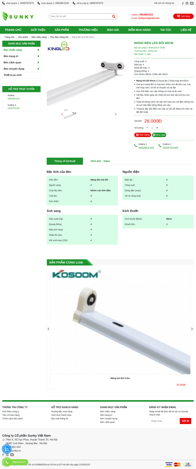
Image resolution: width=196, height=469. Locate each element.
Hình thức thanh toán (61, 415)
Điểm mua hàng (139, 29)
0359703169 (14, 108)
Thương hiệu (88, 29)
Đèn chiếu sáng (39, 37)
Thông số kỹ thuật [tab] (64, 161)
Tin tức (165, 29)
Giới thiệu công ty (10, 411)
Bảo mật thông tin (59, 418)
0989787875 (27, 3)
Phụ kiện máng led (59, 37)
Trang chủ (13, 29)
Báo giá (113, 29)
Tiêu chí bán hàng (10, 415)
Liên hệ (186, 29)
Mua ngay (159, 135)
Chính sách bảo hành (12, 418)
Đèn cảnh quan (12, 62)
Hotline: (142, 14)
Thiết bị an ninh (13, 75)
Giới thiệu (38, 29)
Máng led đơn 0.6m (120, 378)
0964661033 (62, 3)
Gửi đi (185, 421)
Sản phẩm (62, 29)
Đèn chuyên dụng (14, 68)
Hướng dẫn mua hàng (61, 411)
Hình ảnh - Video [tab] (100, 161)
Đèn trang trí (11, 56)
